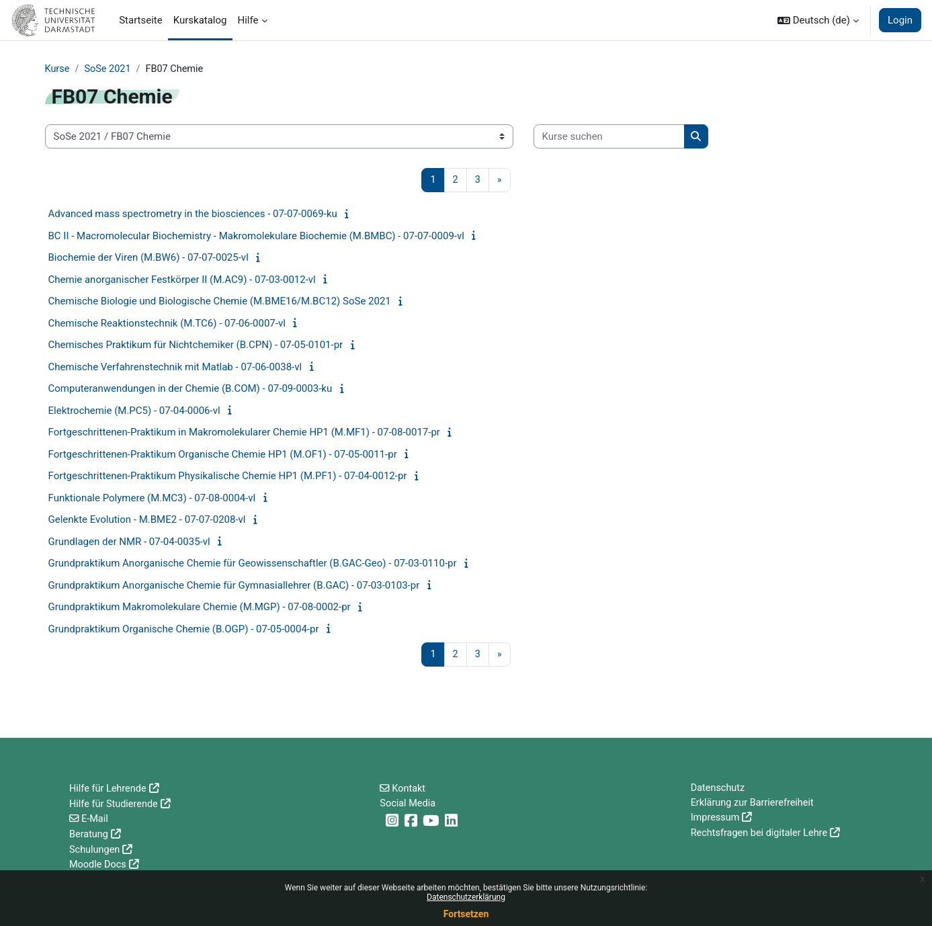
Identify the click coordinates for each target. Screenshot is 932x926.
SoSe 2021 (109, 69)
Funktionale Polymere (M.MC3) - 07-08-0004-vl (152, 499)
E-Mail (96, 819)
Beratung (89, 835)
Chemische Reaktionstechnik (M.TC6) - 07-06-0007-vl (167, 324)
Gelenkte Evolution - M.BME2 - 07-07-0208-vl (147, 521)
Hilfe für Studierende (115, 804)
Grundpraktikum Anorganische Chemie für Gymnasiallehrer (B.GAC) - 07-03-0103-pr (234, 586)
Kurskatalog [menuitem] (200, 20)
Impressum (716, 819)
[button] (818, 20)
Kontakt (409, 789)
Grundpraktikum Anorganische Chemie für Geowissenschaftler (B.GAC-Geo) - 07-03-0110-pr (252, 564)
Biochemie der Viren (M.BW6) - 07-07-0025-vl (148, 259)
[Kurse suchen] (609, 137)
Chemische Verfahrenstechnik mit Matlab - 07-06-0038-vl (175, 368)
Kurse (58, 69)
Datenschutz (719, 789)
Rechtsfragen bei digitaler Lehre (762, 835)
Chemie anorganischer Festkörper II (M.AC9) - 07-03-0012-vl (182, 280)
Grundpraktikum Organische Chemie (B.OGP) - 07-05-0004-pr (183, 630)
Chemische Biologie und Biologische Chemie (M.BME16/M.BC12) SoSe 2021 (219, 302)
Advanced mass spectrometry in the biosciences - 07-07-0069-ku (192, 215)
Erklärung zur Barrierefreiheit (754, 804)
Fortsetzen (466, 914)
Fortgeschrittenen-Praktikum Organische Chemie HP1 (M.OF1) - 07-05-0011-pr (222, 455)
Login (900, 20)
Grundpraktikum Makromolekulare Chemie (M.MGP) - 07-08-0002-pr (199, 608)
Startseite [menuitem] (141, 20)
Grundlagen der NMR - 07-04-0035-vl (129, 542)
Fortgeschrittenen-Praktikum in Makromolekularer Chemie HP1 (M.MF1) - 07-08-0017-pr (244, 433)
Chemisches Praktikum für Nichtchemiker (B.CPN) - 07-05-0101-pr (195, 346)
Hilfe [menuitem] (248, 20)
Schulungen (95, 849)
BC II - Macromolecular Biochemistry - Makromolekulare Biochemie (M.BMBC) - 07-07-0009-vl (256, 236)
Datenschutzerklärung (466, 897)
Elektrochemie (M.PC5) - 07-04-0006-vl (134, 411)
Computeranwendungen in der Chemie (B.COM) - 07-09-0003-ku (190, 390)
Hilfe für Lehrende (109, 789)
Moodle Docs (98, 865)
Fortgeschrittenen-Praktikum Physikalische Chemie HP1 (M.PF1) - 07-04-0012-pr (227, 477)
